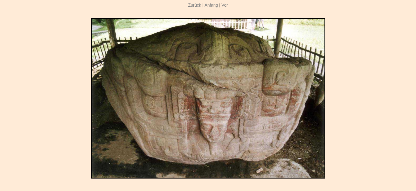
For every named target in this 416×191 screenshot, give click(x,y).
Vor (225, 5)
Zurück (194, 5)
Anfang (211, 5)
